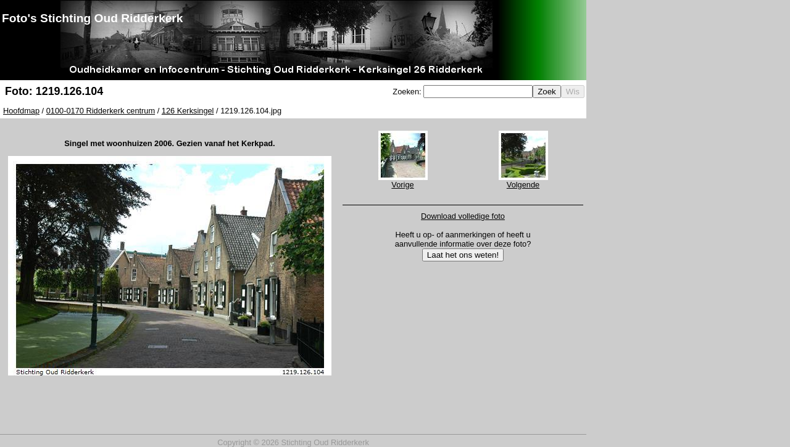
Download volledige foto (463, 216)
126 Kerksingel (188, 110)
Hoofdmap (21, 110)
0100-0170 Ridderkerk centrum (100, 110)
